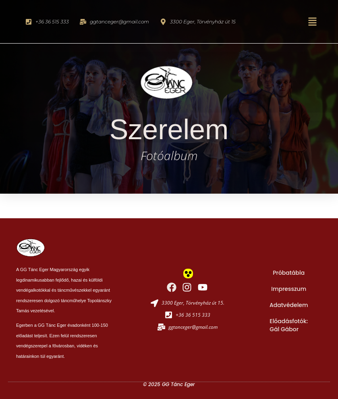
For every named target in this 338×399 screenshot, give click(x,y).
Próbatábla (289, 273)
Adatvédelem (289, 305)
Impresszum (288, 289)
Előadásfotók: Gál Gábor (289, 325)
